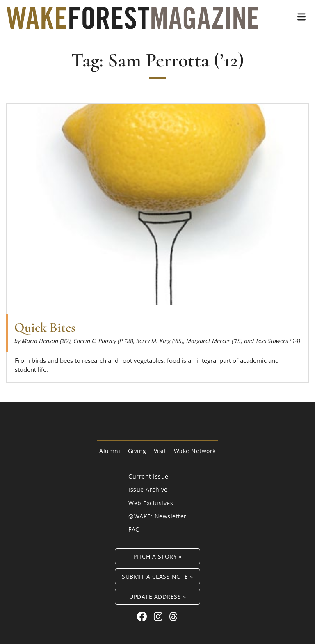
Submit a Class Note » (157, 576)
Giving (137, 451)
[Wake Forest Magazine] (132, 22)
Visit (160, 451)
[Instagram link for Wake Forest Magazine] (159, 616)
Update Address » (157, 596)
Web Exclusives (150, 503)
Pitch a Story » (157, 556)
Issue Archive (148, 489)
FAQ (134, 529)
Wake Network (195, 451)
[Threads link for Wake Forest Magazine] (173, 616)
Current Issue (148, 476)
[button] (301, 17)
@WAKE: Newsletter (157, 516)
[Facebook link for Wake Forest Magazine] (143, 616)
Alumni (109, 451)
